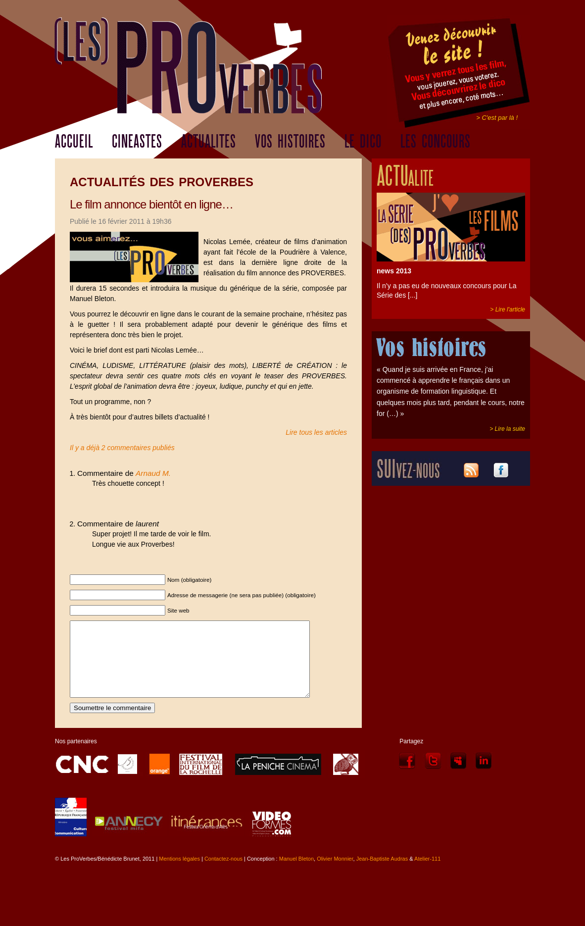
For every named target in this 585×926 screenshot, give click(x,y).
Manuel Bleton (296, 873)
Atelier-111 (427, 873)
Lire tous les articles (316, 432)
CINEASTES (137, 141)
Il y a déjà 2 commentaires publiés (122, 448)
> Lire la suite (507, 428)
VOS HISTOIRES (290, 141)
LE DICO (363, 141)
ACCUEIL (74, 141)
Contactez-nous (223, 873)
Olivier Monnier (335, 873)
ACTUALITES (208, 141)
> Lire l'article (507, 309)
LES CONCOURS (435, 141)
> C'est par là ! (497, 117)
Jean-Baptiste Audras (382, 873)
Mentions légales (179, 873)
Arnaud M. (153, 473)
